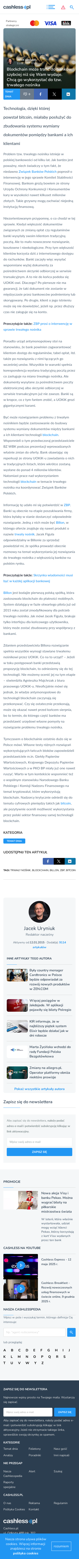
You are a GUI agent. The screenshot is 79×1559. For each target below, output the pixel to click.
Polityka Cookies (14, 1509)
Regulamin (61, 1503)
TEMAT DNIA (9, 94)
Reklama (34, 1503)
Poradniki (35, 1455)
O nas (7, 1503)
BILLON (54, 870)
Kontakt (34, 1509)
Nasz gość (60, 1449)
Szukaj (58, 1471)
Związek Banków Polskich (38, 171)
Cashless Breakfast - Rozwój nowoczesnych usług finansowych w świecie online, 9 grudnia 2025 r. (58, 1292)
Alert (32, 1471)
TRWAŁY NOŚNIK (20, 870)
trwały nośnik (25, 534)
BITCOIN (71, 870)
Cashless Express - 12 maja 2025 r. (56, 1262)
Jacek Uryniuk (26, 60)
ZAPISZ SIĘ (39, 1152)
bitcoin (25, 116)
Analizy (8, 1455)
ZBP (67, 505)
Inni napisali (61, 1455)
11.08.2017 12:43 (27, 63)
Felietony (35, 1449)
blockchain (50, 435)
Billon (60, 522)
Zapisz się (64, 1412)
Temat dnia (10, 1449)
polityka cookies (25, 1553)
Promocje (11, 1182)
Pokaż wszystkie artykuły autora (39, 1089)
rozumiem (61, 1546)
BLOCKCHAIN (40, 870)
